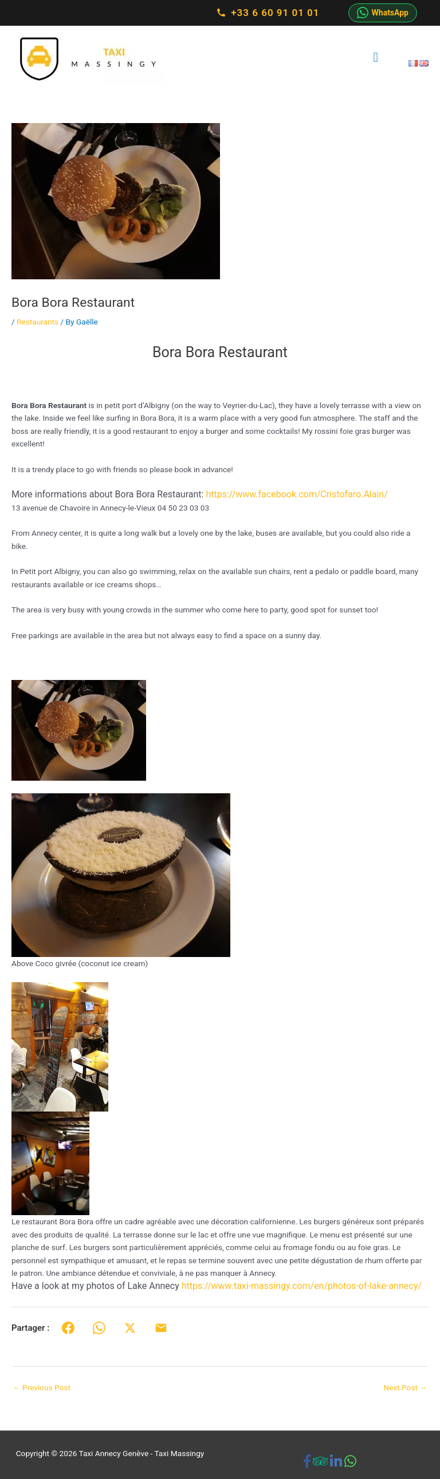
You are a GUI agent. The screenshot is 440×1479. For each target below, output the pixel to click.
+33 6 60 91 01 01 (267, 12)
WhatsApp (382, 12)
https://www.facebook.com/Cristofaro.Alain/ (296, 494)
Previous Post (41, 1387)
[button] (220, 494)
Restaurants (37, 321)
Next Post (405, 1387)
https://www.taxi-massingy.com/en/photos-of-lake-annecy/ (302, 1285)
